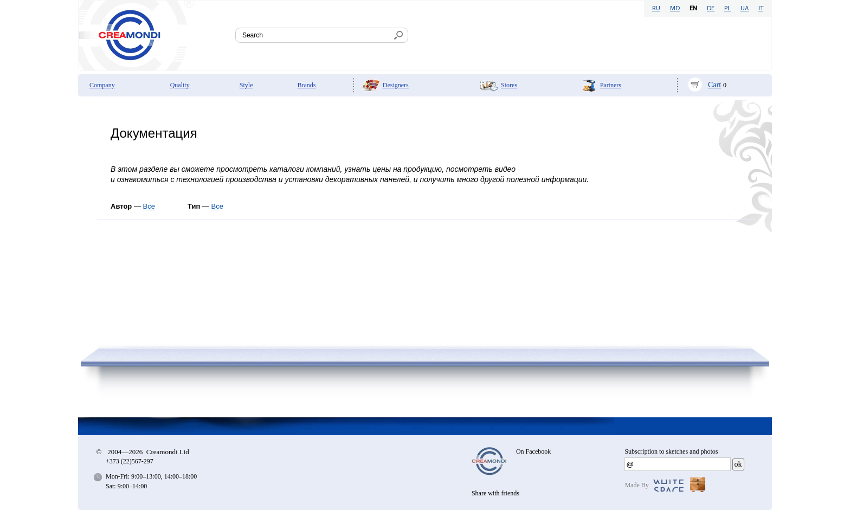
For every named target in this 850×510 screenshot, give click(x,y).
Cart (714, 85)
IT (760, 8)
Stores (509, 85)
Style (246, 85)
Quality (180, 85)
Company (102, 85)
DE (710, 8)
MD (675, 8)
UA (744, 8)
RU (656, 8)
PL (727, 8)
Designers (396, 85)
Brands (306, 85)
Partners (610, 85)
